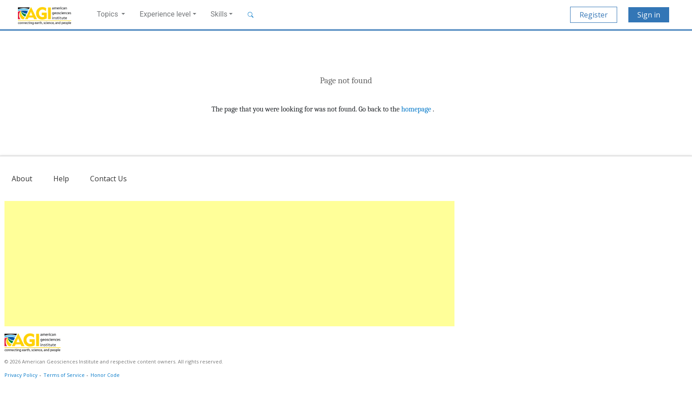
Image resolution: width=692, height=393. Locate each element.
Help (61, 179)
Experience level (164, 14)
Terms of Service (64, 375)
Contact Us (108, 179)
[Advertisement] (229, 263)
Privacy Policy (21, 375)
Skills (219, 14)
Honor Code (105, 375)
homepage (416, 109)
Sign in (648, 15)
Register (594, 15)
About (22, 179)
